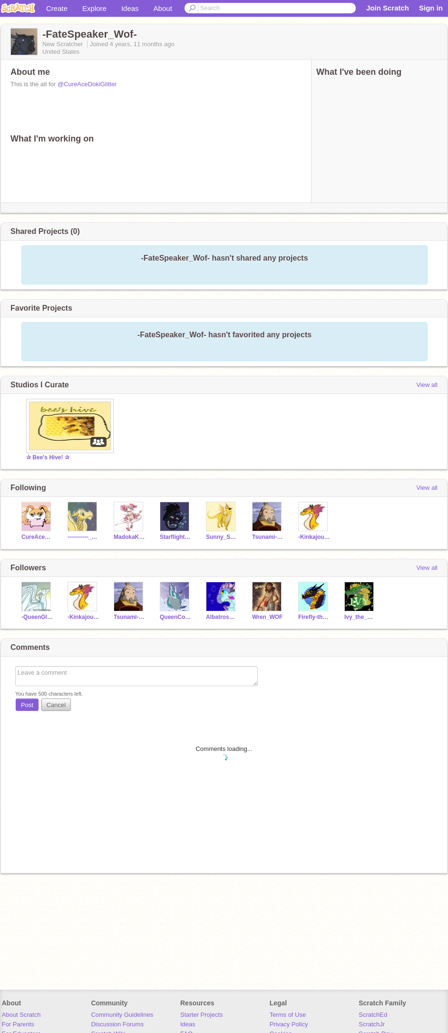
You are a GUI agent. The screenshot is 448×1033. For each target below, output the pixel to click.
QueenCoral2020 (176, 617)
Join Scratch (387, 8)
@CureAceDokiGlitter (87, 84)
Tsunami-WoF (268, 537)
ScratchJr (372, 1024)
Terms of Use (288, 1014)
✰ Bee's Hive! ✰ (47, 457)
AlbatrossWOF (222, 617)
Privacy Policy (289, 1024)
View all (427, 384)
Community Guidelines (122, 1014)
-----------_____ (83, 537)
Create (57, 8)
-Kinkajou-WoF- (314, 537)
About (163, 8)
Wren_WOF (267, 617)
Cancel (56, 705)
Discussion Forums (117, 1024)
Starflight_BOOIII (176, 537)
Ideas (130, 8)
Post (27, 705)
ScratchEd (373, 1014)
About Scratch (21, 1014)
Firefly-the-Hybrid (314, 617)
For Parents (18, 1024)
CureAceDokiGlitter (37, 537)
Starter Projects (201, 1014)
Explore (94, 8)
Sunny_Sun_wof (222, 537)
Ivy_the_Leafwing (360, 617)
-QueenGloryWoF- (37, 617)
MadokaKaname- (130, 537)
